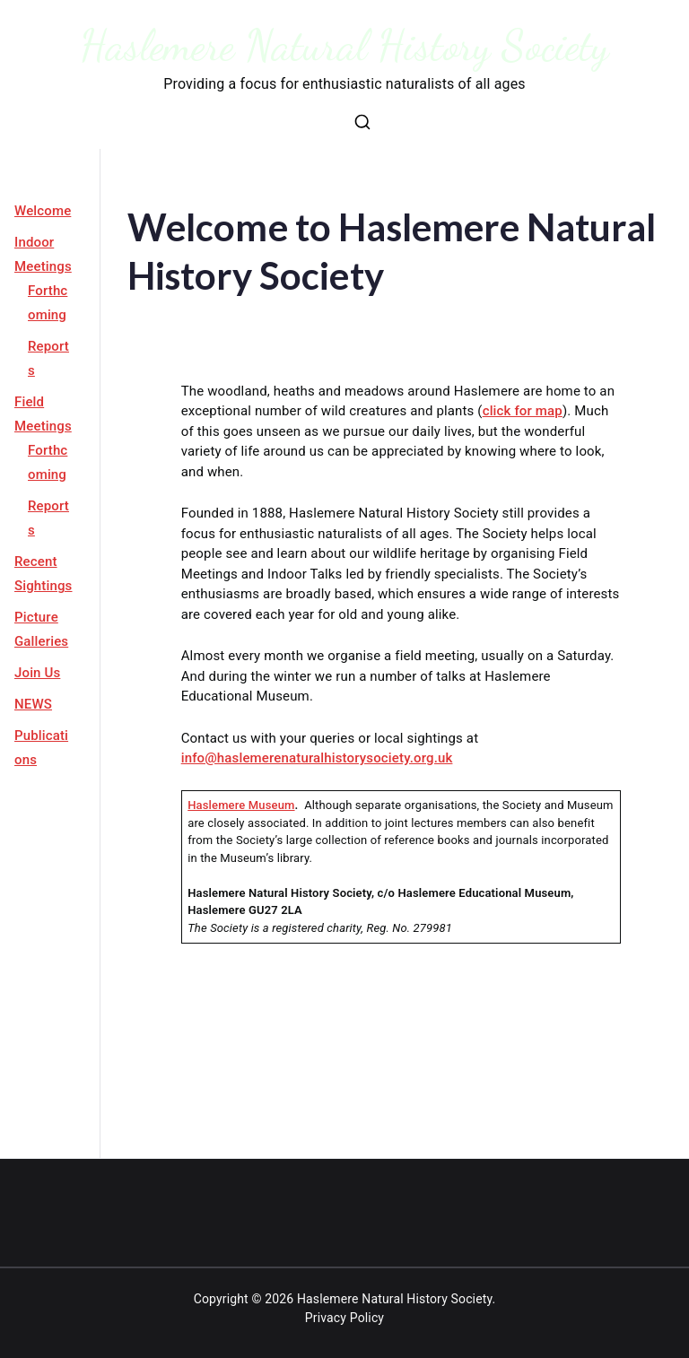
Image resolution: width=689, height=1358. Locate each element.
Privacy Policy (344, 1317)
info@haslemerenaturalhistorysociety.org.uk (317, 758)
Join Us (37, 673)
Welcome (42, 211)
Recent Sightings (43, 573)
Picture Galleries (41, 629)
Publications (41, 747)
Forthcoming (47, 303)
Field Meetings (43, 414)
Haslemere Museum (241, 805)
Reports (48, 358)
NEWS (33, 704)
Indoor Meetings (43, 254)
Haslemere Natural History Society (345, 45)
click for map (523, 411)
